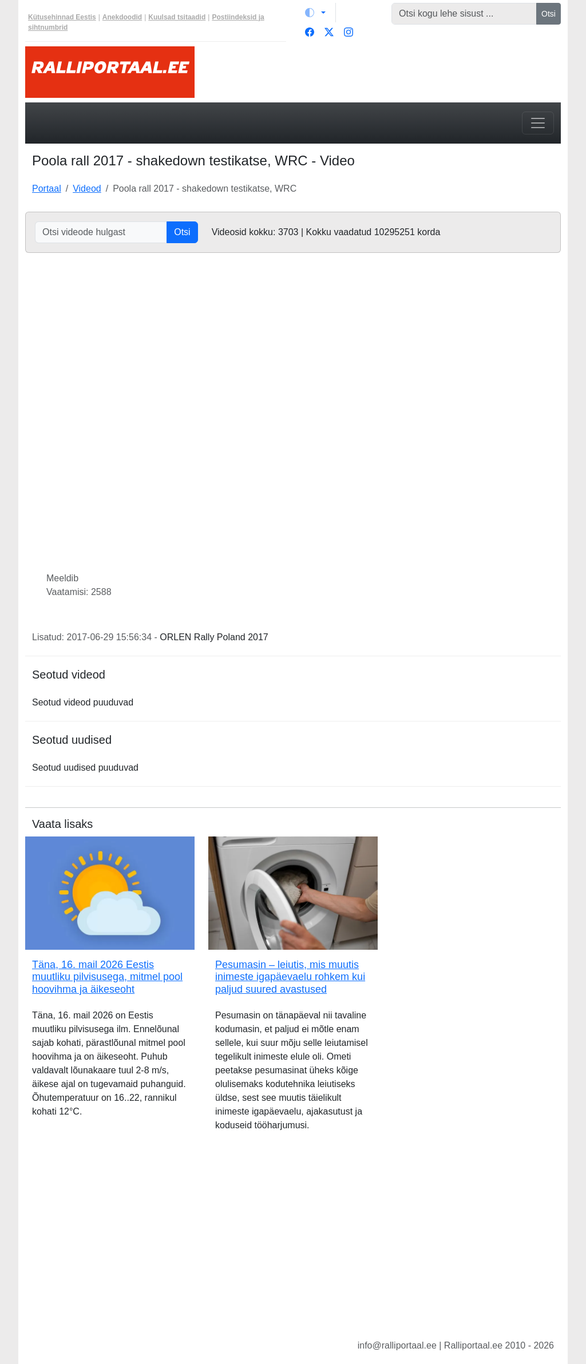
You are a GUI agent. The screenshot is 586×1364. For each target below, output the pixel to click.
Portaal (46, 188)
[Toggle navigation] (538, 123)
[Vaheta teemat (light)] (315, 12)
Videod (87, 188)
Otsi (548, 13)
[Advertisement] (293, 1244)
